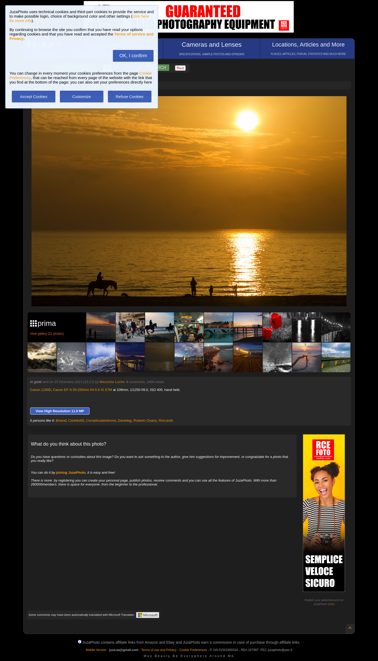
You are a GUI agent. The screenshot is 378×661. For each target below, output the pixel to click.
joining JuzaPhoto (71, 472)
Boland (61, 420)
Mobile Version (96, 650)
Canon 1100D (40, 390)
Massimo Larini (111, 382)
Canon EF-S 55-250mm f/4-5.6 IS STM (82, 390)
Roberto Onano (145, 420)
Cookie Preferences (193, 650)
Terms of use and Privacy (159, 650)
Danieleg (124, 420)
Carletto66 (76, 420)
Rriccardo (166, 420)
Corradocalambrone (101, 420)
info (331, 604)
